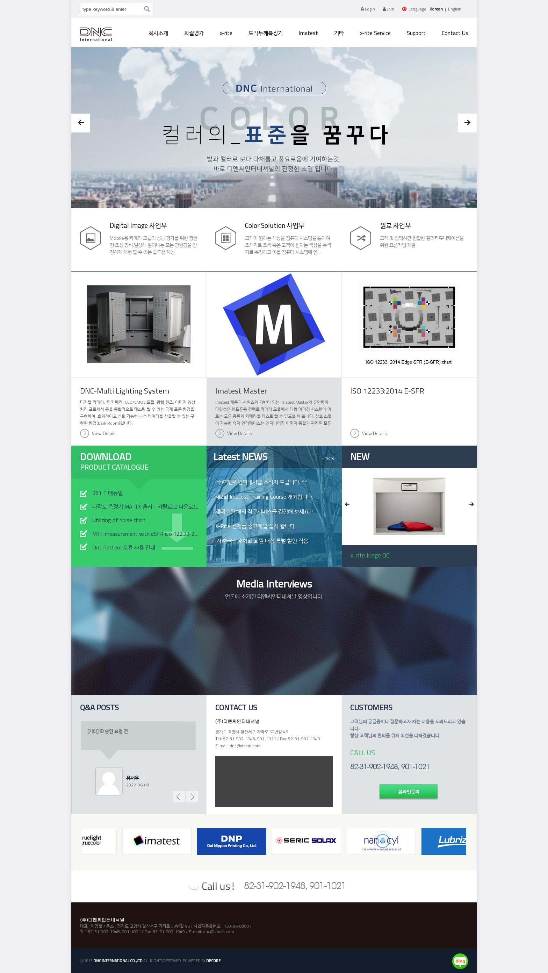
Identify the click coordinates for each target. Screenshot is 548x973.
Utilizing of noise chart (119, 520)
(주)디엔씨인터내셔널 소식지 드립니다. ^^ (261, 482)
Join (388, 9)
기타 (339, 33)
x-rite (226, 33)
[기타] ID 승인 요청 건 (107, 731)
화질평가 (194, 33)
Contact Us (455, 33)
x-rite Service (375, 33)
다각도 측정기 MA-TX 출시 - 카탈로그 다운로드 (145, 506)
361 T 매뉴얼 (107, 493)
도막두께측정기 (265, 33)
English (454, 9)
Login (368, 9)
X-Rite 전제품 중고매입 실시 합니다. (255, 526)
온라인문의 (408, 791)
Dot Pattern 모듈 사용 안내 (123, 547)
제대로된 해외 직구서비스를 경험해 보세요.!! (264, 511)
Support (416, 33)
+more (328, 458)
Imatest (308, 33)
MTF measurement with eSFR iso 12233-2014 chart (146, 533)
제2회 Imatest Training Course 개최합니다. (264, 496)
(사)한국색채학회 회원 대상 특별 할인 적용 (261, 540)
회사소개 (158, 33)
